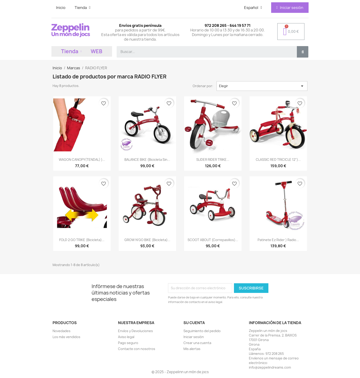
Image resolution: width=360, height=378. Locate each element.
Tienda (82, 7)
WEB (96, 51)
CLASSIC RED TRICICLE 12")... (278, 159)
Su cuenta (194, 322)
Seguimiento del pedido (202, 331)
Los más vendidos (66, 337)
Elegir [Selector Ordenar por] (262, 86)
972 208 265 (274, 353)
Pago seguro (128, 343)
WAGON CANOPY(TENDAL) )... (82, 159)
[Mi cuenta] (290, 7)
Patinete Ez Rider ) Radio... (278, 240)
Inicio (60, 7)
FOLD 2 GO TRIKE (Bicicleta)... (81, 240)
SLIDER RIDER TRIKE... (212, 159)
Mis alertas (191, 349)
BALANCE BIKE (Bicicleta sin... (147, 159)
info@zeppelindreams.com (270, 367)
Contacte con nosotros (136, 349)
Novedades (61, 331)
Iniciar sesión (193, 337)
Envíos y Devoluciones (135, 331)
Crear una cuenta (197, 343)
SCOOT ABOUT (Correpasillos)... (213, 240)
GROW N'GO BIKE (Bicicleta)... (147, 240)
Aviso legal (126, 337)
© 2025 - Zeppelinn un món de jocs (180, 372)
